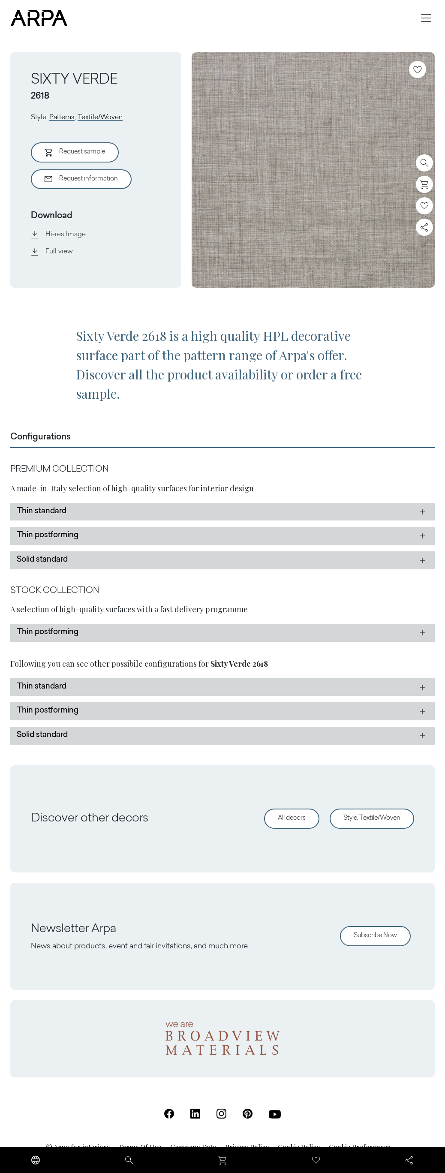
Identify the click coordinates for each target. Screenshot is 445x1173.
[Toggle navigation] (426, 18)
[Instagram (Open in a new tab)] (221, 1114)
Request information (81, 179)
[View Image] (313, 170)
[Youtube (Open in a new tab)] (275, 1114)
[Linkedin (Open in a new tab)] (195, 1114)
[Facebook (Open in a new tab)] (169, 1114)
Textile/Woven (100, 117)
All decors (292, 818)
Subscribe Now (375, 935)
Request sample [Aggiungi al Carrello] (75, 152)
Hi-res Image (58, 234)
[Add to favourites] (417, 69)
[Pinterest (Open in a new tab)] (248, 1114)
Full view (52, 252)
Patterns (62, 117)
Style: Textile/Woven (371, 818)
